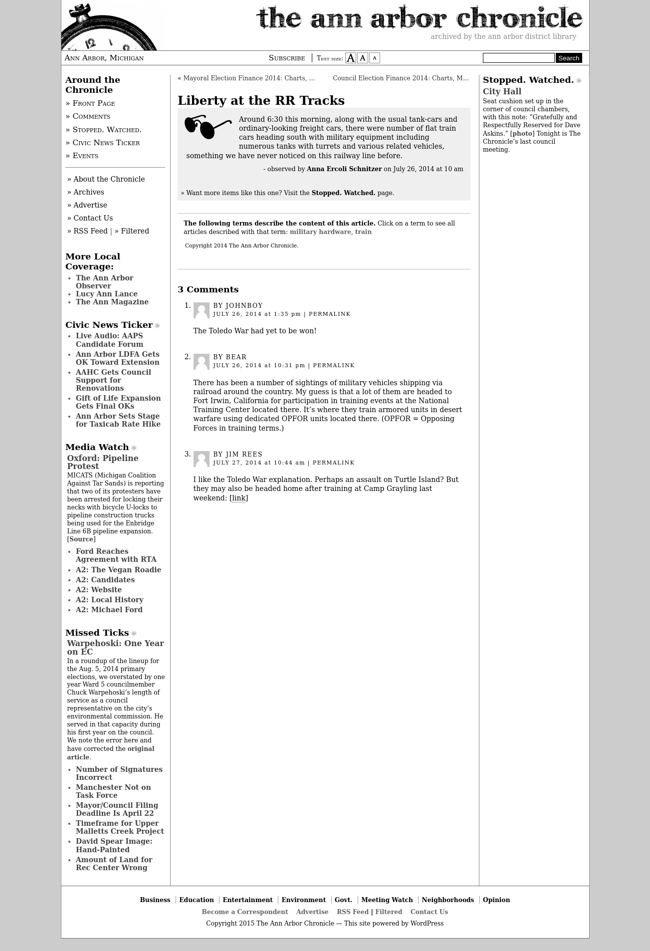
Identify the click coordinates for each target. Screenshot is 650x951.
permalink (330, 314)
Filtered (388, 912)
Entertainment (247, 900)
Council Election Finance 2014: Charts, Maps (403, 78)
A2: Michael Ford (109, 610)
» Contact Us (90, 218)
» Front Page (90, 103)
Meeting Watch (387, 900)
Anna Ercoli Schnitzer (344, 169)
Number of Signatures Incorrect (119, 773)
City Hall (502, 91)
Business (155, 900)
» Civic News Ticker (102, 142)
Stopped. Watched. (528, 80)
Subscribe (287, 57)
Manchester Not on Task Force (113, 791)
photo (522, 133)
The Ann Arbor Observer (104, 282)
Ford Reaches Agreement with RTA (116, 555)
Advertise (312, 912)
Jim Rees (244, 454)
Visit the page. (339, 193)
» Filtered (132, 231)
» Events (81, 155)
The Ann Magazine (112, 302)
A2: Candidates (105, 580)
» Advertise (87, 205)
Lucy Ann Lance (107, 294)
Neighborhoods (448, 900)
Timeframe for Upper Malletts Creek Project (120, 827)
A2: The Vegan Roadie (118, 570)
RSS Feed (353, 912)
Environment (304, 900)
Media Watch (97, 447)
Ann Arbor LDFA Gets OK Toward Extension (118, 358)
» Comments (87, 116)
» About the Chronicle (106, 179)
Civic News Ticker (109, 325)
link (238, 498)
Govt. (344, 900)
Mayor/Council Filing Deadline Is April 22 (117, 809)
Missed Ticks (97, 633)
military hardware (320, 232)
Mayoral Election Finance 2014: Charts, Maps (254, 78)
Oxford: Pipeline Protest (103, 462)
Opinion (496, 900)
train (363, 232)
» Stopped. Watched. (103, 129)
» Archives (86, 192)
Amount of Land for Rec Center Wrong (114, 864)
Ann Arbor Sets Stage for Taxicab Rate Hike (118, 420)
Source (81, 539)
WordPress (427, 923)
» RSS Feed (87, 231)
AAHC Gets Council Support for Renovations (113, 380)
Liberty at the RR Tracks (261, 100)
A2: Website (99, 590)
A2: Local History (109, 600)
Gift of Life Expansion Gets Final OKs (118, 402)
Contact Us (429, 912)
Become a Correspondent (245, 912)
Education (196, 900)
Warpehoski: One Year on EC (115, 647)
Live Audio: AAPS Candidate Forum (110, 340)
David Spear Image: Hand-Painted (114, 845)
